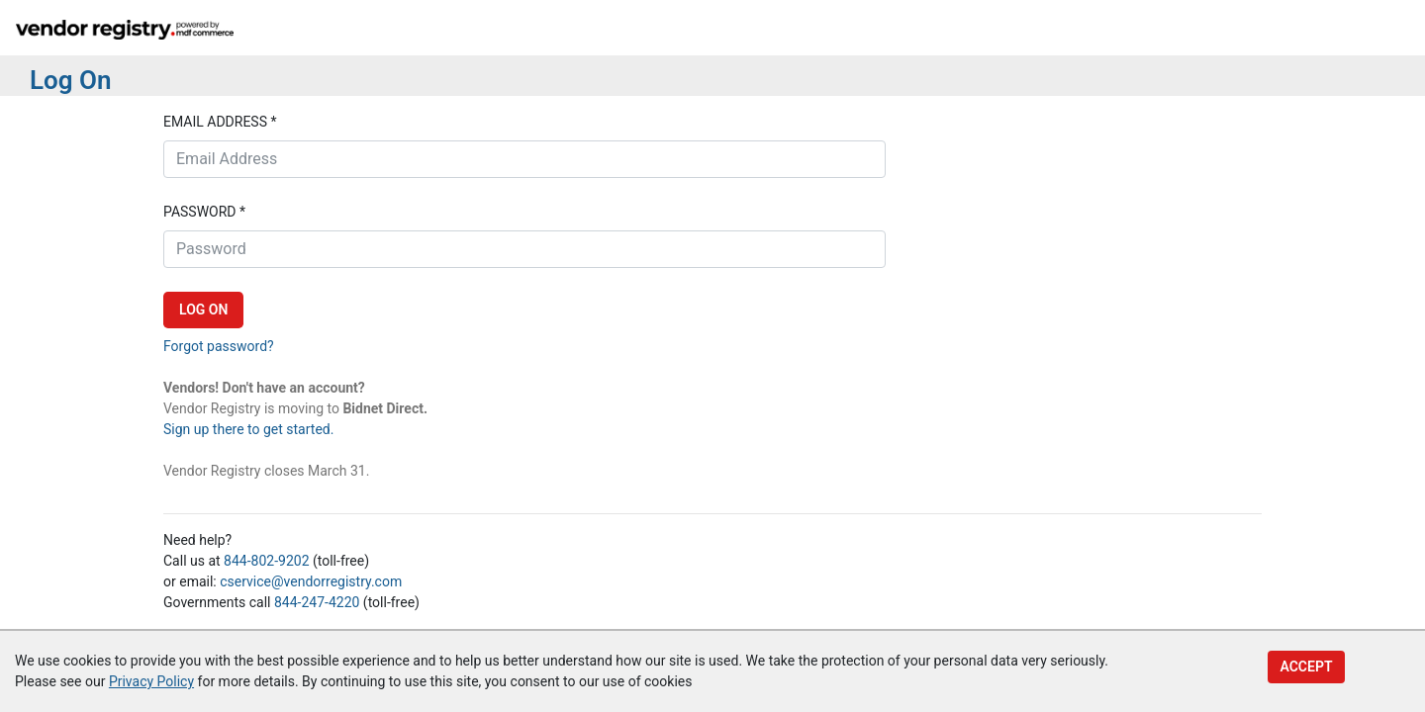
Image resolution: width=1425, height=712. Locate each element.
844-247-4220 (316, 602)
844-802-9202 (266, 561)
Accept (1306, 666)
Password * (204, 212)
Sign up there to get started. (248, 429)
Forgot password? (218, 346)
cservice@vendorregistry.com (311, 581)
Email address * (219, 122)
